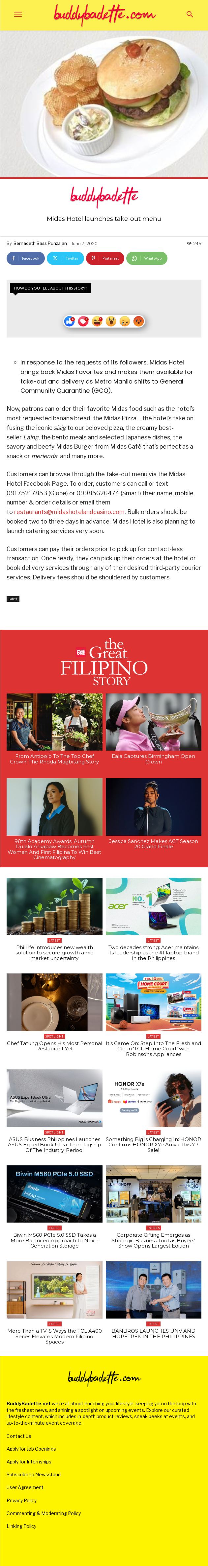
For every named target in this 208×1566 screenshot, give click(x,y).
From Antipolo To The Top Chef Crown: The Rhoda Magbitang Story (54, 759)
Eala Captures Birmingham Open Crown (153, 759)
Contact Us (19, 1436)
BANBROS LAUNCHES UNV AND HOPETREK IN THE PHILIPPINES (153, 1334)
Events (153, 1228)
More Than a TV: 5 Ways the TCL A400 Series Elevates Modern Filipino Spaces (54, 1336)
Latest (13, 599)
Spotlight (54, 1036)
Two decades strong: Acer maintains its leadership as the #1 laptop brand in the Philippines (153, 952)
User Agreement (25, 1487)
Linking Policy (21, 1526)
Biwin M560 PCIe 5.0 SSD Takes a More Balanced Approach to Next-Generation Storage (54, 1240)
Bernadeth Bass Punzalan (40, 243)
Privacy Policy (22, 1500)
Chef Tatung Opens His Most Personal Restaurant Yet (54, 1046)
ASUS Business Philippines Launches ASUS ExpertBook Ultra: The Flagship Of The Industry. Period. (54, 1144)
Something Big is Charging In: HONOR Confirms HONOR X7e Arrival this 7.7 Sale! (153, 1144)
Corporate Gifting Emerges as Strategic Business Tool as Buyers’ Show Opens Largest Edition (153, 1240)
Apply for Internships (29, 1461)
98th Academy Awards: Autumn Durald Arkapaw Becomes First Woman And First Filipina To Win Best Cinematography (54, 849)
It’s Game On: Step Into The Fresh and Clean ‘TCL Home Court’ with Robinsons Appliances (153, 1048)
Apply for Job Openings (31, 1449)
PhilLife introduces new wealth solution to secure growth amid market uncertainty (54, 952)
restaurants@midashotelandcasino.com (69, 511)
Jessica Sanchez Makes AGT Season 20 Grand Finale (153, 844)
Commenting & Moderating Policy (44, 1513)
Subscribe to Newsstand (34, 1474)
